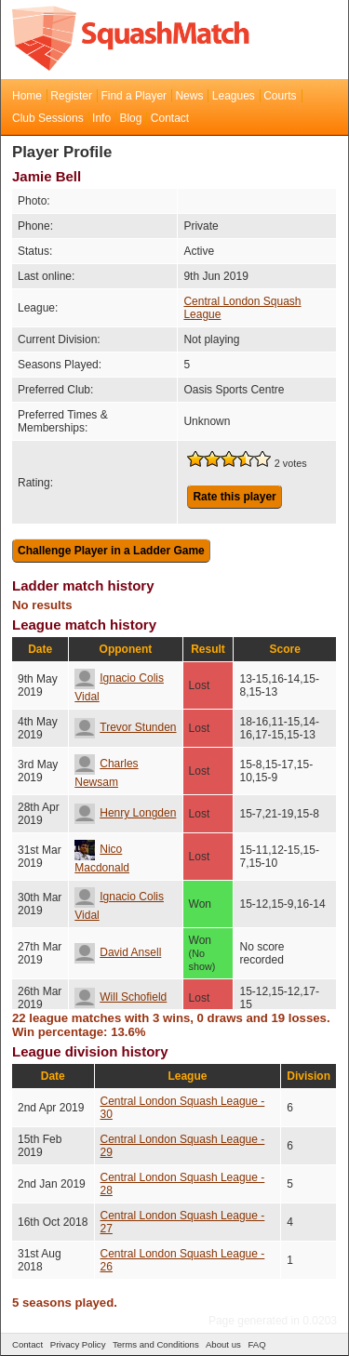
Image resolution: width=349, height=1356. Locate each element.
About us (223, 1344)
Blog (130, 118)
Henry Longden (125, 812)
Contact (170, 118)
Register (71, 95)
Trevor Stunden (125, 727)
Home (27, 95)
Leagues (233, 95)
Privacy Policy (78, 1344)
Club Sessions (48, 118)
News (189, 95)
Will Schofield (120, 997)
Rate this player (234, 496)
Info (101, 118)
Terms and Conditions (156, 1344)
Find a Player (134, 95)
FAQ (256, 1344)
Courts (279, 95)
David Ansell (117, 952)
